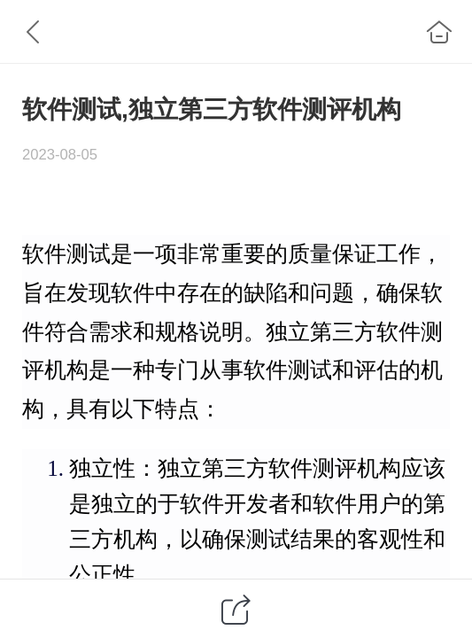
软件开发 (224, 504)
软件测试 (66, 254)
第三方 (343, 332)
